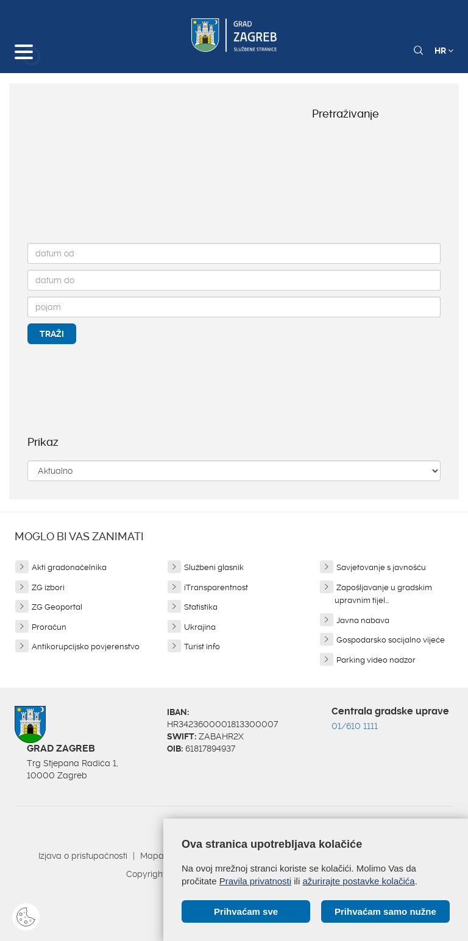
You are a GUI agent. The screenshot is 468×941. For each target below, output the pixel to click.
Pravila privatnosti (255, 881)
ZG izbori (48, 587)
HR (443, 50)
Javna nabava (362, 620)
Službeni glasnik (214, 567)
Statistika (201, 606)
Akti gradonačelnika (69, 567)
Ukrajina (200, 627)
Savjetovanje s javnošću (381, 567)
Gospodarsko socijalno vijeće (390, 639)
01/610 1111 (355, 726)
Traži (52, 334)
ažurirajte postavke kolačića (358, 881)
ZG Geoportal (57, 606)
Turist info (202, 646)
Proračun (49, 627)
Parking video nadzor (376, 659)
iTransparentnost (216, 587)
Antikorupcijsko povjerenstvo (86, 646)
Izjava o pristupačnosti (82, 856)
